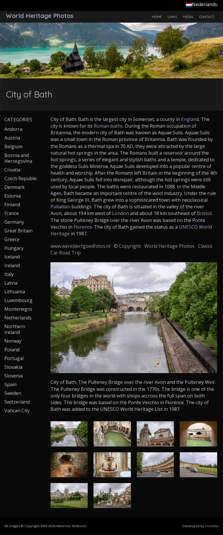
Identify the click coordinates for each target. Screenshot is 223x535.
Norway (12, 341)
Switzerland (17, 402)
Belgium (13, 146)
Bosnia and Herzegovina (18, 158)
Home (157, 17)
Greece (11, 239)
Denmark (14, 187)
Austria (12, 138)
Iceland (12, 257)
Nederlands (201, 4)
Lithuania (14, 291)
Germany (14, 222)
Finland (12, 204)
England (190, 119)
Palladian (60, 206)
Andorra (13, 129)
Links (172, 17)
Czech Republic (20, 178)
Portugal (14, 358)
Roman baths (108, 126)
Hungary (14, 248)
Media (188, 17)
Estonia (12, 196)
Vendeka (212, 526)
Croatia (12, 170)
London (120, 213)
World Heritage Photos (169, 246)
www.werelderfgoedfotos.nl (80, 246)
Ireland (12, 265)
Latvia (10, 283)
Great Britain (18, 230)
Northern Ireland (14, 329)
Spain (10, 384)
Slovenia (13, 376)
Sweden (12, 393)
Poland (11, 349)
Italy (9, 274)
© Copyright (127, 246)
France (11, 213)
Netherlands (18, 318)
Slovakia (13, 367)
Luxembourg (18, 300)
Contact (206, 17)
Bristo (203, 213)
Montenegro (18, 309)
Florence (82, 227)
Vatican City (17, 410)
